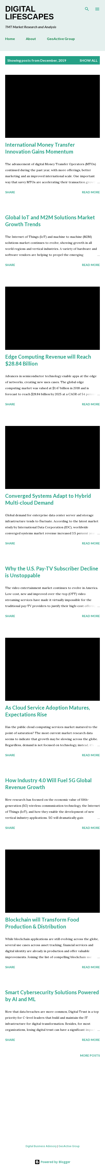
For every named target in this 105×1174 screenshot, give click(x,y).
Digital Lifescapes (29, 13)
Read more (91, 192)
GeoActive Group (61, 39)
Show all (89, 60)
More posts (90, 1055)
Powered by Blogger (52, 1162)
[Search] (87, 7)
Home (10, 39)
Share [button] (10, 192)
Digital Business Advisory (41, 1146)
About (31, 39)
